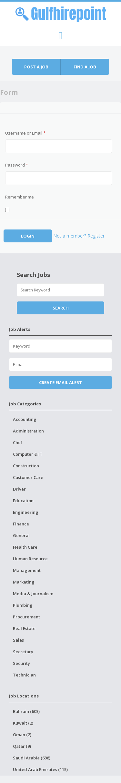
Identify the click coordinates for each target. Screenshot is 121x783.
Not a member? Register (79, 236)
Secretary (23, 652)
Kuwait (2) (23, 723)
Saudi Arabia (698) (31, 758)
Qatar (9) (22, 746)
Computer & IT (28, 454)
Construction (26, 466)
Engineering (25, 512)
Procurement (26, 617)
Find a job (85, 67)
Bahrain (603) (26, 711)
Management (27, 570)
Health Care (25, 547)
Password (16, 165)
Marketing (24, 582)
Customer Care (28, 477)
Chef (17, 442)
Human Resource (30, 559)
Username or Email (25, 133)
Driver (19, 489)
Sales (18, 640)
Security (21, 663)
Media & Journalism (33, 593)
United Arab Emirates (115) (40, 769)
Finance (21, 524)
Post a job (36, 67)
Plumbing (23, 605)
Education (23, 500)
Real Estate (24, 628)
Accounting (24, 419)
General (21, 535)
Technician (24, 675)
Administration (28, 431)
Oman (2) (22, 734)
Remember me (19, 197)
